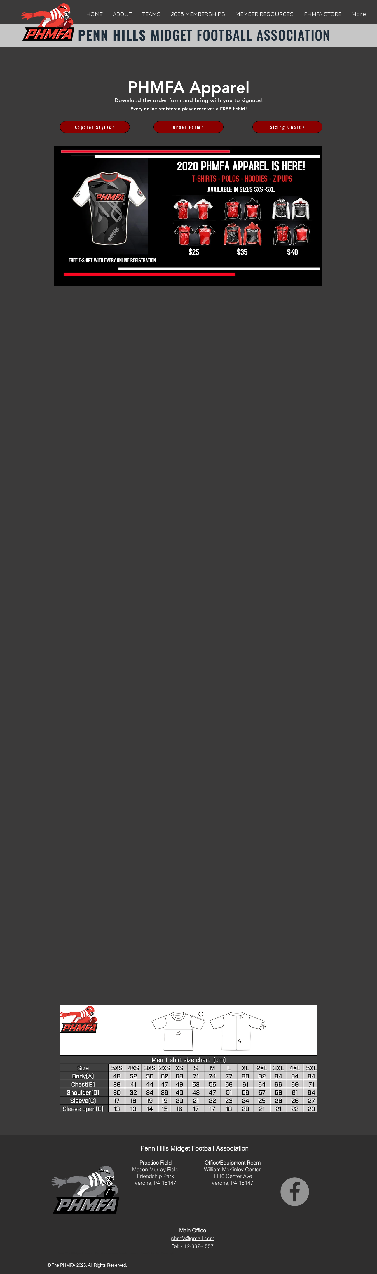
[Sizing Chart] (287, 127)
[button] (122, 11)
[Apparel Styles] (95, 127)
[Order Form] (188, 127)
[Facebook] (294, 1191)
